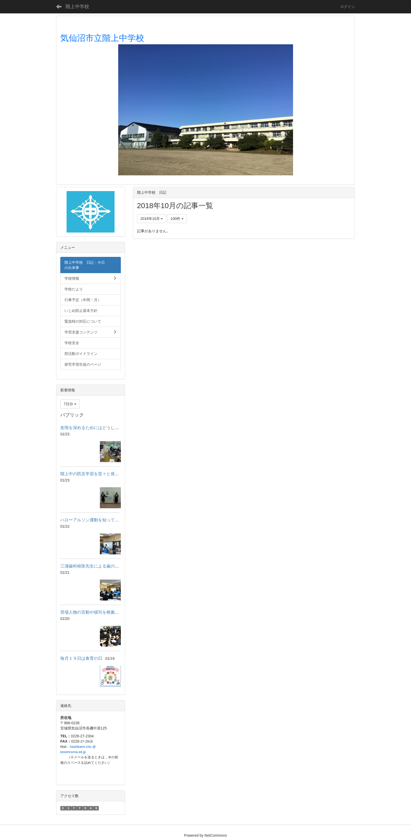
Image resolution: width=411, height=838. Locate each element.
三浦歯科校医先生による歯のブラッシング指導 (104, 566)
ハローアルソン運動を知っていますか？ (98, 520)
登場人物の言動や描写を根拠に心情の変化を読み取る (110, 612)
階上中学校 (77, 6)
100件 (177, 219)
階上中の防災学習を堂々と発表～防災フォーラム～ (108, 474)
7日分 (70, 404)
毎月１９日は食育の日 (81, 658)
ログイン (347, 6)
